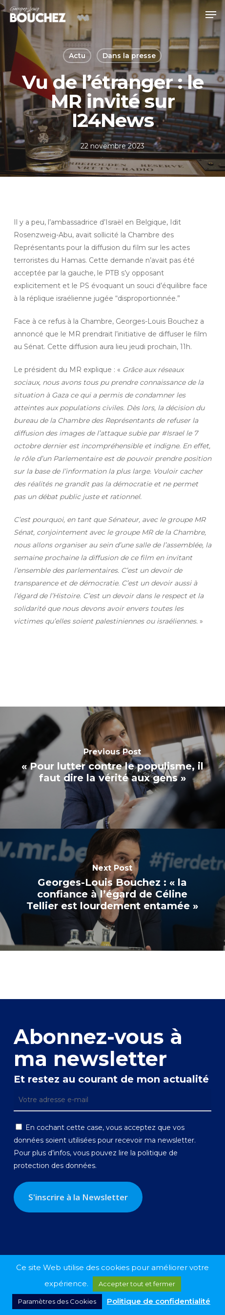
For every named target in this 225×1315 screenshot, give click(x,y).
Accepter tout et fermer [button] (137, 1284)
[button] (210, 15)
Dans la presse (129, 55)
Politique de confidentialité (158, 1301)
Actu (77, 55)
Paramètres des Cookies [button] (57, 1301)
